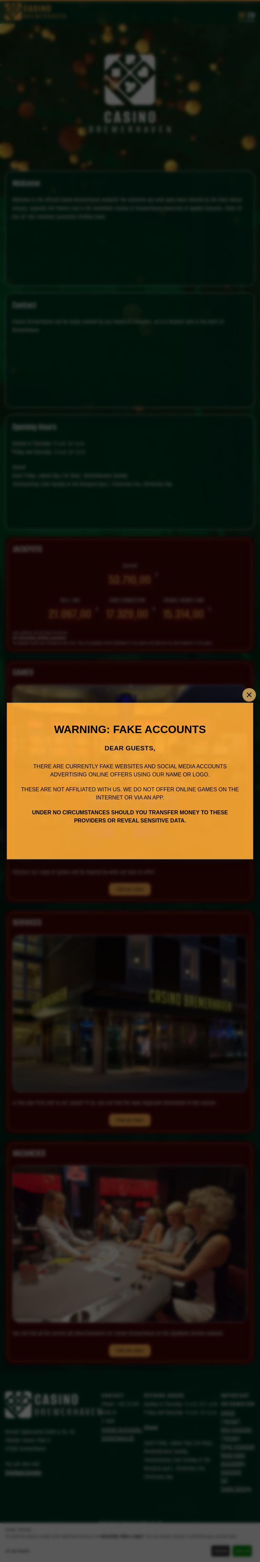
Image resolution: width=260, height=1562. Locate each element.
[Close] (249, 695)
